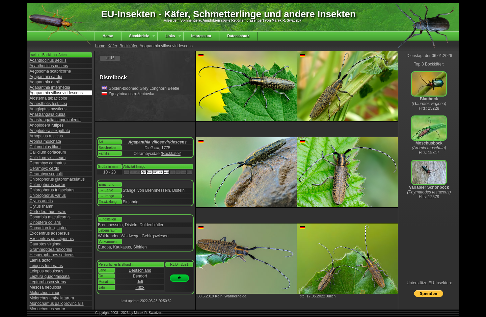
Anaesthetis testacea (48, 103)
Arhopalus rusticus (46, 136)
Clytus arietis (41, 201)
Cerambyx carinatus (48, 163)
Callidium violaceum (48, 157)
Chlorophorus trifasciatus (52, 190)
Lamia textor (41, 260)
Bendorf (140, 276)
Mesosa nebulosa (45, 287)
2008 (139, 287)
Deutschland (140, 270)
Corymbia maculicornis (50, 217)
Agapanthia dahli (45, 82)
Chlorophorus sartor (47, 184)
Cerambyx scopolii (46, 173)
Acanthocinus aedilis (48, 60)
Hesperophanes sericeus (52, 255)
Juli (140, 282)
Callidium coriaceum (48, 152)
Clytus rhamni (42, 206)
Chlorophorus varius (48, 195)
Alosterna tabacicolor (49, 98)
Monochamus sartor (47, 309)
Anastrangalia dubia (47, 114)
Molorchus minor (45, 292)
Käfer (112, 46)
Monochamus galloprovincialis (57, 303)
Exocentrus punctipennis (52, 238)
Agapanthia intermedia (50, 87)
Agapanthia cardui (46, 76)
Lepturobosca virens (48, 282)
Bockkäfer (128, 46)
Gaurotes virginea (46, 244)
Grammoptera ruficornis (51, 249)
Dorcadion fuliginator (48, 228)
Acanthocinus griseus (49, 65)
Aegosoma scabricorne (50, 71)
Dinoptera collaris (45, 222)
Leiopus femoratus (46, 265)
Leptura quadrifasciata (50, 276)
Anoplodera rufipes (47, 125)
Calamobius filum (45, 146)
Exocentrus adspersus (50, 233)
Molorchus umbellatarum (52, 298)
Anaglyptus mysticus (48, 109)
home (100, 46)
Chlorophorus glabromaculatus (57, 179)
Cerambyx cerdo (44, 168)
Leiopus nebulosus (46, 271)
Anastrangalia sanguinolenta (55, 119)
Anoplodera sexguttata (50, 130)
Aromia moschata (45, 141)
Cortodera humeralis (48, 211)
